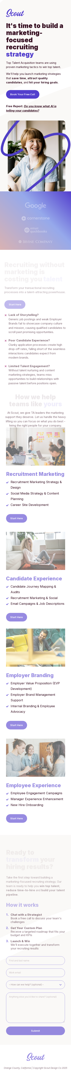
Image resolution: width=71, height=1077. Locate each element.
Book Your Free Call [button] (22, 94)
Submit (35, 1033)
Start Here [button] (16, 519)
